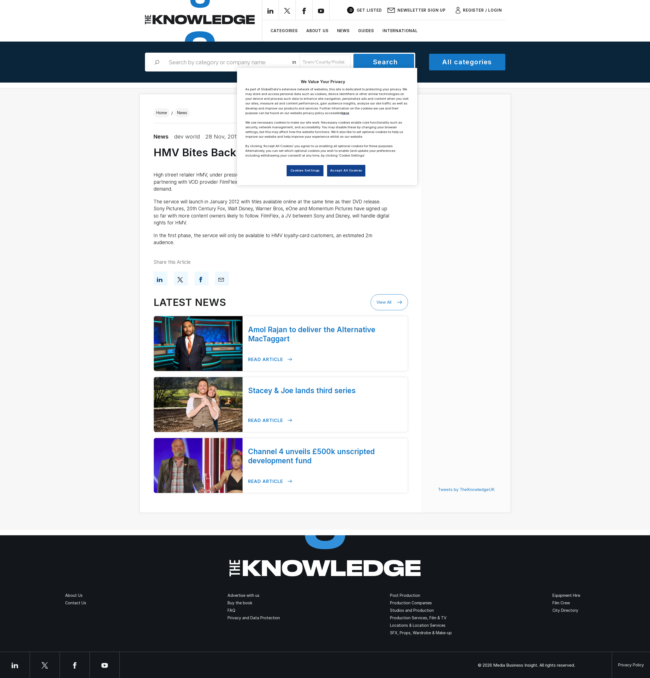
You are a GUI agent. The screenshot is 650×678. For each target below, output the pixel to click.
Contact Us (75, 602)
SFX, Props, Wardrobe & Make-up (421, 632)
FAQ (231, 610)
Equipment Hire (566, 595)
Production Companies (411, 602)
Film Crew (561, 602)
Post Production (405, 595)
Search (385, 62)
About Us (317, 30)
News (343, 30)
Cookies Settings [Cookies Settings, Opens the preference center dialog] (305, 170)
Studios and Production (412, 610)
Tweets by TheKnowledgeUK (466, 489)
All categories (467, 62)
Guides (366, 30)
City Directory (565, 610)
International (400, 30)
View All (389, 302)
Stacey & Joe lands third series (302, 390)
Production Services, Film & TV (418, 617)
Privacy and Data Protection (254, 617)
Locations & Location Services (417, 625)
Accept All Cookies (346, 170)
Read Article (270, 359)
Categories (284, 30)
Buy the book (240, 602)
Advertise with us (243, 595)
